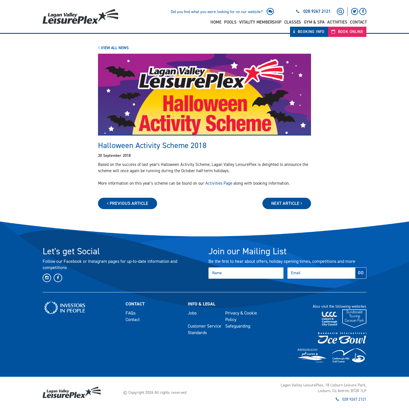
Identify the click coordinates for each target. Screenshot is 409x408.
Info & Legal (201, 304)
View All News (113, 48)
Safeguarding (237, 326)
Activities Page (218, 183)
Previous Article (127, 203)
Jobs (192, 313)
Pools (230, 22)
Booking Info (309, 31)
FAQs (130, 313)
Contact (358, 22)
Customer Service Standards (204, 329)
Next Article (286, 203)
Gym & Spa (314, 22)
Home (215, 22)
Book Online (347, 31)
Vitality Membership (260, 22)
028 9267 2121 (317, 11)
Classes (292, 22)
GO (361, 273)
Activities (337, 22)
